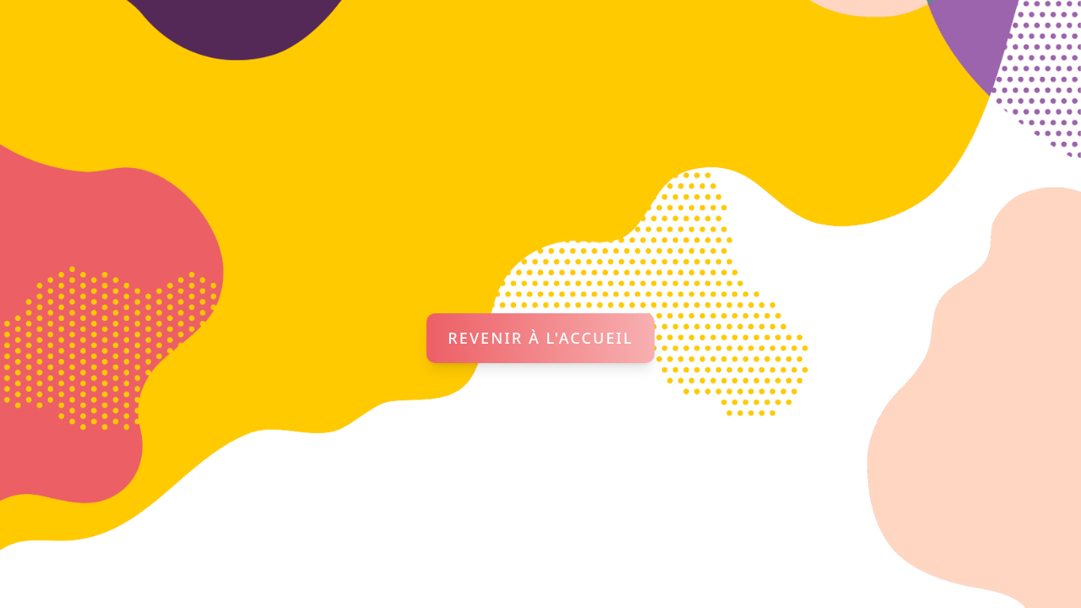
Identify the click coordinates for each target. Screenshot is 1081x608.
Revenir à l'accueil (540, 338)
